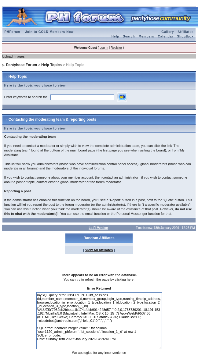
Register (116, 47)
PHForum (12, 32)
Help (115, 36)
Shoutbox (185, 36)
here (130, 279)
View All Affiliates (99, 250)
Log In (104, 47)
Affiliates (185, 32)
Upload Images (13, 56)
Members (146, 36)
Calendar (166, 36)
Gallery (167, 32)
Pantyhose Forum (21, 65)
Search (129, 36)
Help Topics (51, 65)
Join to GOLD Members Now (49, 32)
